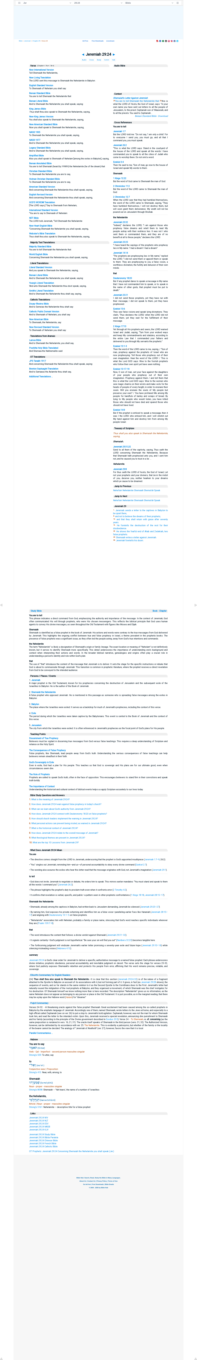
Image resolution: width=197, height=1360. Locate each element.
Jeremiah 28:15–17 (154, 895)
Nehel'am (117, 490)
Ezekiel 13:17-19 (121, 369)
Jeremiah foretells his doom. (130, 540)
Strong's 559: (35, 1055)
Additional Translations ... (41, 376)
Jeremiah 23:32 (120, 222)
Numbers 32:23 (124, 940)
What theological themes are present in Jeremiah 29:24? (58, 837)
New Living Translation (40, 77)
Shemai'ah (149, 490)
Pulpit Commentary (39, 1003)
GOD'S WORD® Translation (42, 202)
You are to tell (122, 101)
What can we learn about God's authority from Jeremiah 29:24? (61, 809)
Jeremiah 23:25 (120, 242)
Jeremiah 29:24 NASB (39, 1126)
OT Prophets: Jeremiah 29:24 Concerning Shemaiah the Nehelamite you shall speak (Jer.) (71, 1151)
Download (163, 116)
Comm (107, 60)
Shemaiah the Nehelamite (43, 692)
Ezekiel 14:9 (119, 410)
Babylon (35, 704)
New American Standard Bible (43, 124)
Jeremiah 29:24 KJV (38, 1129)
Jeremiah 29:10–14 (151, 945)
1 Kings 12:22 (119, 178)
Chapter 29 (36, 41)
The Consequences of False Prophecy (47, 750)
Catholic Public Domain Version (44, 311)
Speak (157, 490)
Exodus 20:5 (112, 1019)
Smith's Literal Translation (41, 290)
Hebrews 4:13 (63, 948)
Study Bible (36, 611)
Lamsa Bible (35, 340)
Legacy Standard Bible (40, 148)
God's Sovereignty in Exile (41, 762)
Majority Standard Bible (40, 246)
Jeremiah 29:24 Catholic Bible (43, 1146)
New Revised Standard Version (44, 327)
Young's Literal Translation (41, 283)
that (157, 101)
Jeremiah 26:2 (120, 145)
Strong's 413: (35, 1072)
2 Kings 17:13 (119, 326)
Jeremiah (27, 41)
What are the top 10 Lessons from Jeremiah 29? (56, 842)
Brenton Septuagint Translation (43, 368)
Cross (91, 60)
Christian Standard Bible (40, 171)
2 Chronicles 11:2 (121, 186)
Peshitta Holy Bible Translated (43, 348)
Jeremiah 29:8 (120, 469)
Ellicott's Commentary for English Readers (50, 975)
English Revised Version (41, 194)
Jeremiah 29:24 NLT (38, 1120)
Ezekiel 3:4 (118, 162)
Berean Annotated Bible (40, 163)
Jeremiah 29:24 (36, 960)
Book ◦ (156, 611)
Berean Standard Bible (39, 93)
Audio (84, 60)
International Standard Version (43, 210)
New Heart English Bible (40, 226)
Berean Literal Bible (38, 101)
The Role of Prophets (39, 774)
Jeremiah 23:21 (120, 295)
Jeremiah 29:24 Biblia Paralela (43, 1137)
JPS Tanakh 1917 (37, 361)
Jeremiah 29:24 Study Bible (42, 1134)
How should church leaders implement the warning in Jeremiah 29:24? (64, 818)
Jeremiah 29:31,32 (122, 446)
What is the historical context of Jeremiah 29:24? (54, 828)
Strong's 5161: (36, 1107)
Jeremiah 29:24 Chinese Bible (43, 1140)
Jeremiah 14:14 (120, 253)
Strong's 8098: (36, 1089)
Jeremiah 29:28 (148, 982)
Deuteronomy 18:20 (122, 278)
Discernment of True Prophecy (43, 738)
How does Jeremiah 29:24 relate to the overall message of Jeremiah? (64, 833)
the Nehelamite (147, 101)
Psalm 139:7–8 (45, 923)
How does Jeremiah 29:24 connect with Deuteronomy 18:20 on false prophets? (69, 813)
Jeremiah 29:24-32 (127, 979)
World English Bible (38, 254)
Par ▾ (47, 66)
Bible (20, 41)
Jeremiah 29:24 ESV (38, 1123)
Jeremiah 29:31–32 (116, 935)
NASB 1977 (34, 140)
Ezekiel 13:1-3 (120, 346)
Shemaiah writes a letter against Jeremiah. (136, 537)
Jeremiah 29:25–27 (149, 907)
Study (99, 60)
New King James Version (41, 116)
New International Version (41, 70)
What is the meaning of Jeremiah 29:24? (50, 799)
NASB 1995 (34, 132)
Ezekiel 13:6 (119, 309)
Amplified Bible (36, 155)
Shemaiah (134, 101)
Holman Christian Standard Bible (44, 179)
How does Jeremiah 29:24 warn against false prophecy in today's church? (66, 804)
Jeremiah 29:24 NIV (38, 1117)
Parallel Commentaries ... (41, 1033)
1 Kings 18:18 (137, 895)
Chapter (163, 611)
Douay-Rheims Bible (39, 303)
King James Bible (37, 109)
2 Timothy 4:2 (119, 890)
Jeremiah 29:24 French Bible (42, 1143)
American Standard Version (42, 187)
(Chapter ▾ (40, 66)
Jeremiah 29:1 (159, 870)
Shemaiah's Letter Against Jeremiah (130, 98)
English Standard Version (41, 85)
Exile (33, 713)
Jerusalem (36, 725)
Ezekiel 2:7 (141, 864)
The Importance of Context (42, 786)
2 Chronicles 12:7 (121, 197)
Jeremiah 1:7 (119, 131)
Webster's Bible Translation (42, 233)
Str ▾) (52, 66)
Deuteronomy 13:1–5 (59, 915)
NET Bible (34, 218)
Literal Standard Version (40, 267)
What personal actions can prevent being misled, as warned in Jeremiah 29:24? (69, 823)
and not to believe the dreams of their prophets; (138, 516)
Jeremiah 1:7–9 (152, 859)
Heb (113, 60)
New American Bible (38, 319)
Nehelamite (128, 490)
